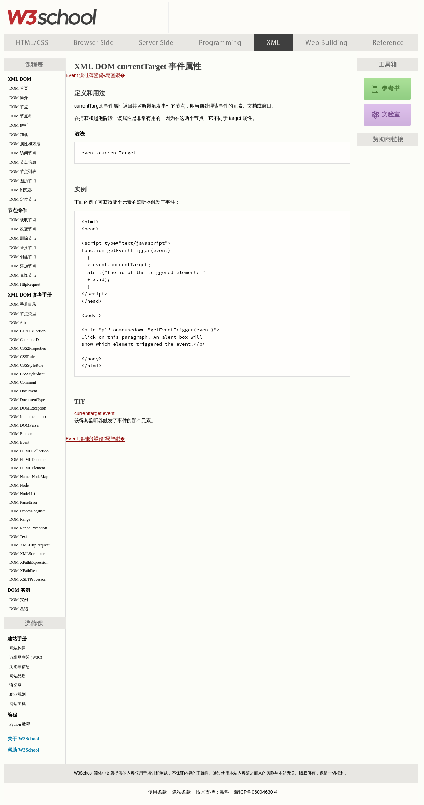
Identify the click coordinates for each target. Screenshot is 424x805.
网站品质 (17, 676)
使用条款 (157, 792)
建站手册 (326, 42)
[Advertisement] (293, 17)
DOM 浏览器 (20, 190)
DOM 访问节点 (22, 153)
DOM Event (19, 442)
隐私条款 (181, 792)
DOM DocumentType (27, 399)
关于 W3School (23, 738)
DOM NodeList (22, 493)
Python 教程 (19, 724)
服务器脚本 (156, 42)
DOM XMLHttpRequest (29, 545)
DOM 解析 (18, 125)
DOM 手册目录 (22, 304)
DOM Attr (17, 322)
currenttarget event (94, 413)
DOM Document (23, 391)
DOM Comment (22, 382)
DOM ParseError (23, 502)
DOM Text (18, 536)
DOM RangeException (28, 528)
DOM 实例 (18, 599)
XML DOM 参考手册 (387, 89)
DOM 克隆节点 (22, 275)
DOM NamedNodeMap (28, 476)
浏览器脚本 (93, 42)
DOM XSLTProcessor (27, 579)
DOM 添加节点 (22, 266)
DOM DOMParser (24, 425)
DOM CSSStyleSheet (27, 374)
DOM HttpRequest (24, 284)
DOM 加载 (18, 134)
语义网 (15, 685)
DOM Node (19, 485)
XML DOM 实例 (387, 115)
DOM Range (19, 519)
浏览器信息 (19, 666)
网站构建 (17, 648)
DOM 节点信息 (22, 162)
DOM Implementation (27, 416)
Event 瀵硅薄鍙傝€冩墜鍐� (95, 75)
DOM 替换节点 (22, 247)
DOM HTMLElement (27, 468)
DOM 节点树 (20, 116)
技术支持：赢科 (212, 792)
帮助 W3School (23, 750)
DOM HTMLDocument (29, 459)
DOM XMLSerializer (27, 553)
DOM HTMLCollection (29, 451)
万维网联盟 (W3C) (25, 657)
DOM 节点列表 (22, 171)
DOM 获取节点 (22, 219)
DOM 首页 (18, 88)
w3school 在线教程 (67, 15)
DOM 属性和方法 (24, 143)
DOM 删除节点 (22, 238)
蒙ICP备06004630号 (256, 792)
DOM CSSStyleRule (26, 365)
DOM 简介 (18, 97)
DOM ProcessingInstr (27, 510)
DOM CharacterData (26, 339)
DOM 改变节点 (22, 229)
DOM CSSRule (22, 356)
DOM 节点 (18, 106)
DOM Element (21, 433)
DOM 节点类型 (22, 313)
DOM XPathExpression (28, 562)
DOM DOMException (27, 408)
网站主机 (17, 703)
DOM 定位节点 (22, 199)
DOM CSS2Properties (27, 348)
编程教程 (220, 42)
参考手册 (389, 42)
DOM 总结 (18, 608)
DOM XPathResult (25, 570)
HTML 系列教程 (32, 42)
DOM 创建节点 (22, 256)
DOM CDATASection (27, 331)
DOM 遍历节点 (22, 180)
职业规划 (17, 694)
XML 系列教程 (273, 42)
